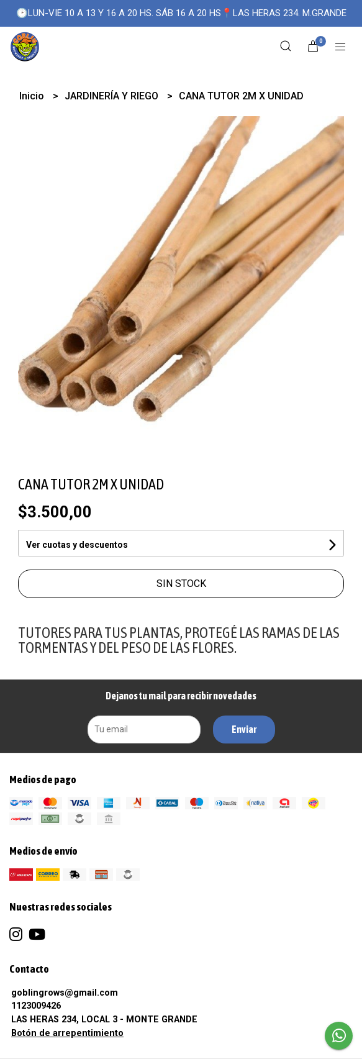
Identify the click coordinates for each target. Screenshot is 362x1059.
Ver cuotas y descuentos (77, 545)
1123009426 (36, 1006)
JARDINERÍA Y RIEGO (113, 96)
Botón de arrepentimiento (67, 1033)
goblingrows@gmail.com (64, 993)
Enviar (244, 729)
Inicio (33, 96)
